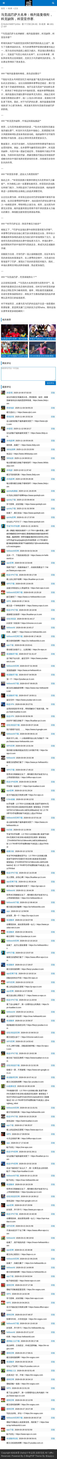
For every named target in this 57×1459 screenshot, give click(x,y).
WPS (8, 601)
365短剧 (9, 458)
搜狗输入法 (11, 1371)
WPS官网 (10, 746)
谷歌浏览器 (11, 619)
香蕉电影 (10, 408)
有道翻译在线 (12, 1438)
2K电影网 (10, 441)
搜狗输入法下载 (13, 1341)
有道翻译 (10, 920)
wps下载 (10, 645)
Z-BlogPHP (29, 1456)
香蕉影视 (10, 417)
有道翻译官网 (12, 1077)
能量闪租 (10, 851)
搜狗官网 (10, 1285)
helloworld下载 (12, 683)
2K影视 (9, 393)
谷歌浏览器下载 (13, 725)
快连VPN (10, 704)
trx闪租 (9, 830)
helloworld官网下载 (14, 592)
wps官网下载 (11, 882)
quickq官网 (11, 517)
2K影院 (9, 429)
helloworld (10, 628)
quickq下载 (11, 500)
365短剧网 (10, 449)
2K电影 (9, 470)
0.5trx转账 (10, 799)
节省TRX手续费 (13, 526)
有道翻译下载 (12, 654)
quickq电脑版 (12, 491)
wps (8, 911)
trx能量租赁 (11, 1086)
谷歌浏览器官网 (13, 1033)
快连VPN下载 (12, 575)
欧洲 (10, 8)
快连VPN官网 (12, 782)
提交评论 (50, 383)
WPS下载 (10, 584)
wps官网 (10, 563)
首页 (3, 8)
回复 (53, 393)
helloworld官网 (12, 551)
